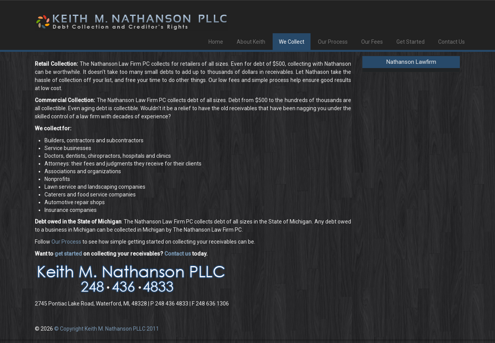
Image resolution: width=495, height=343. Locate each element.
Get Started (410, 42)
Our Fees (372, 42)
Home (215, 42)
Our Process (333, 42)
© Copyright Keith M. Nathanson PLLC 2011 (106, 329)
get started (68, 254)
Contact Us (451, 42)
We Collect (291, 42)
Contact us (177, 254)
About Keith (251, 42)
